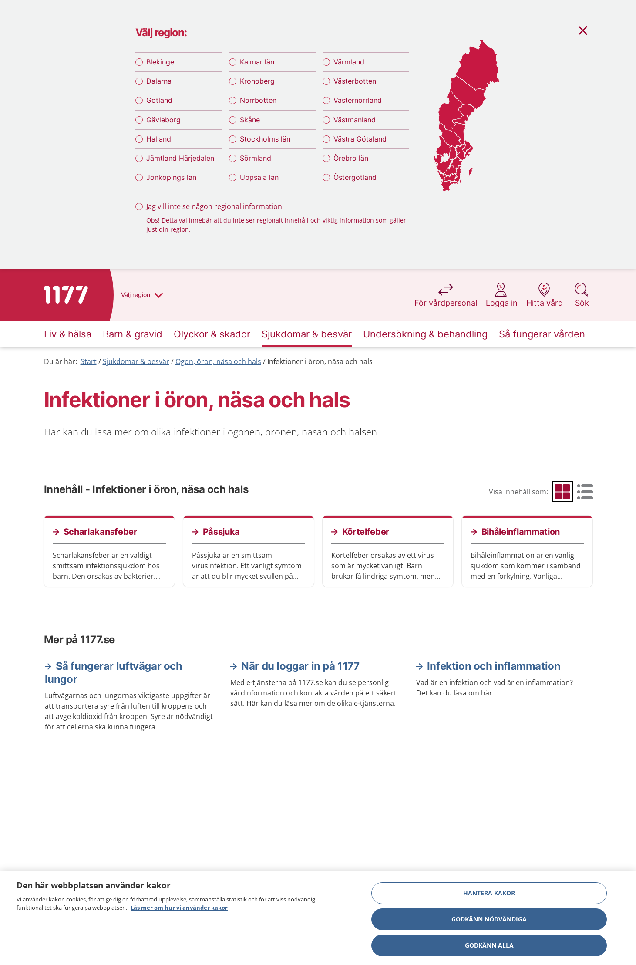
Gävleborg (163, 119)
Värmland (348, 61)
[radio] (562, 491)
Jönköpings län (171, 177)
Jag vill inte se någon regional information (214, 206)
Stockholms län (265, 139)
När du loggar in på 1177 (300, 666)
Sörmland (255, 158)
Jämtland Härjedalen (180, 158)
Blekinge (160, 61)
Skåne (250, 119)
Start (89, 361)
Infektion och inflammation (494, 666)
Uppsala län (259, 177)
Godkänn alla (489, 947)
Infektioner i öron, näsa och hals (320, 361)
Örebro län (350, 158)
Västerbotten (354, 81)
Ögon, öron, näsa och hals (218, 361)
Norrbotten (258, 100)
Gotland (159, 100)
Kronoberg (257, 81)
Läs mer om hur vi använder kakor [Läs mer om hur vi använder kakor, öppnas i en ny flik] (179, 910)
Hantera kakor (489, 895)
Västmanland (354, 119)
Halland (158, 139)
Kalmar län (257, 61)
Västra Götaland (360, 139)
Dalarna (159, 81)
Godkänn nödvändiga (489, 921)
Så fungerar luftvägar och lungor (113, 672)
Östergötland (355, 177)
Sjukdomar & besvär (136, 361)
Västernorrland (357, 100)
